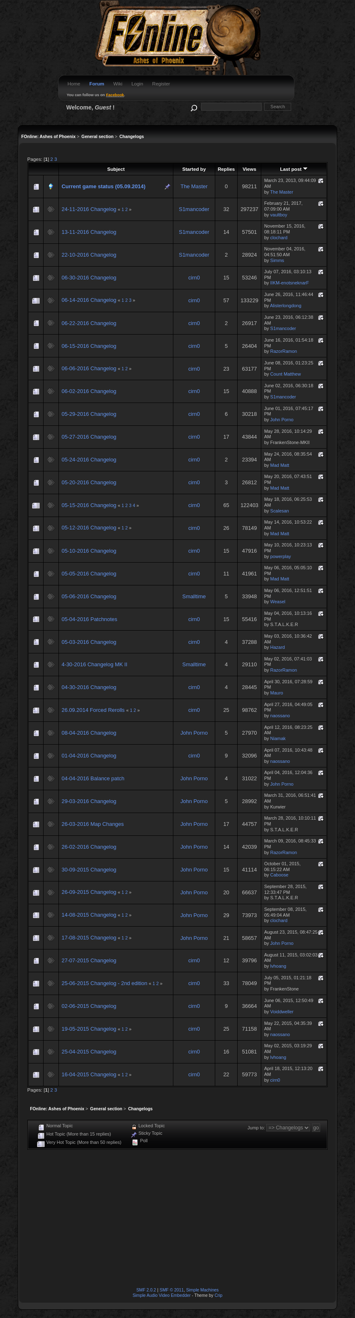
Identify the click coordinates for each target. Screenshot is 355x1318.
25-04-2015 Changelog (88, 1052)
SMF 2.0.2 (146, 1290)
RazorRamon (283, 351)
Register (161, 83)
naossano (280, 715)
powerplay (280, 556)
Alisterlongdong (286, 305)
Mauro (276, 692)
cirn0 (194, 277)
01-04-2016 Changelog (88, 755)
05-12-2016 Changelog (88, 527)
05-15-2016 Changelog (88, 505)
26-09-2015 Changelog (88, 892)
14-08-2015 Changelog (88, 915)
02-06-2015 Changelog (88, 1006)
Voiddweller (282, 1011)
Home (74, 83)
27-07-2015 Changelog (88, 960)
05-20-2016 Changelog (88, 482)
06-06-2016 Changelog (88, 368)
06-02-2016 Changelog (88, 391)
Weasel (277, 601)
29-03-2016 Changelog (88, 801)
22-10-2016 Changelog (88, 255)
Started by (194, 169)
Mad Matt (279, 465)
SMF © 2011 (172, 1290)
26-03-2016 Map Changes (92, 824)
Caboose (279, 874)
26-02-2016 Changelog (88, 847)
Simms (277, 260)
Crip (218, 1295)
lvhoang (278, 966)
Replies (226, 169)
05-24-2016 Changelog (88, 459)
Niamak (278, 738)
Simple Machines (202, 1290)
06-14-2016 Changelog (88, 300)
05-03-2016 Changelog (88, 642)
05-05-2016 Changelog (88, 573)
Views (249, 169)
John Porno (282, 419)
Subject (115, 169)
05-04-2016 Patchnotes (89, 619)
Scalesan (279, 510)
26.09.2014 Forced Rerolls (93, 710)
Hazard (277, 647)
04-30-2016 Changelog (88, 687)
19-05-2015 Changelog (88, 1029)
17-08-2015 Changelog (88, 937)
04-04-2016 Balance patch (92, 778)
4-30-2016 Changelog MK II (94, 664)
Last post (294, 169)
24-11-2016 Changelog (88, 209)
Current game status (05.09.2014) (103, 186)
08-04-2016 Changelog (88, 733)
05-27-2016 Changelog (88, 437)
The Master (193, 186)
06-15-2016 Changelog (88, 346)
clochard (278, 237)
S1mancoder (194, 209)
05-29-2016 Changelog (88, 414)
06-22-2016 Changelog (88, 323)
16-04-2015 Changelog (88, 1074)
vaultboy (278, 214)
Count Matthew (285, 373)
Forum (96, 83)
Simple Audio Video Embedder (162, 1295)
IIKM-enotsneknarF (289, 282)
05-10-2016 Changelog (88, 551)
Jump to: (256, 1127)
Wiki (117, 83)
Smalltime (194, 596)
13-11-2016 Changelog (88, 232)
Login (137, 83)
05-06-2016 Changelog (88, 596)
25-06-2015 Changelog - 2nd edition (104, 983)
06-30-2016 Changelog (88, 277)
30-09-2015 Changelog (88, 870)
